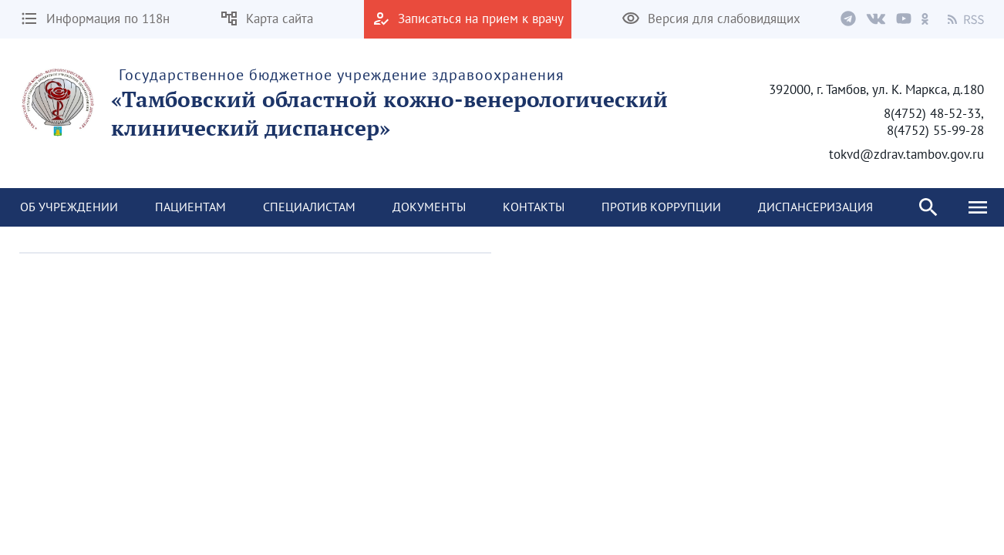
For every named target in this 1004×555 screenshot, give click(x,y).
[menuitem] (69, 207)
